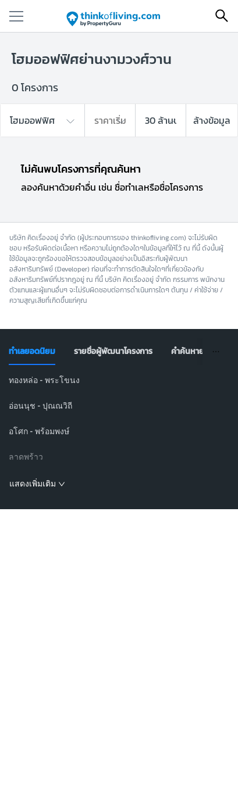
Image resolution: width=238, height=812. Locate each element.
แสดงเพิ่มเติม (37, 483)
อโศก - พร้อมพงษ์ (39, 431)
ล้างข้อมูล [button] (211, 120)
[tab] (32, 351)
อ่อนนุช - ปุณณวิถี (40, 405)
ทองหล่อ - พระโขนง (44, 380)
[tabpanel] (119, 432)
